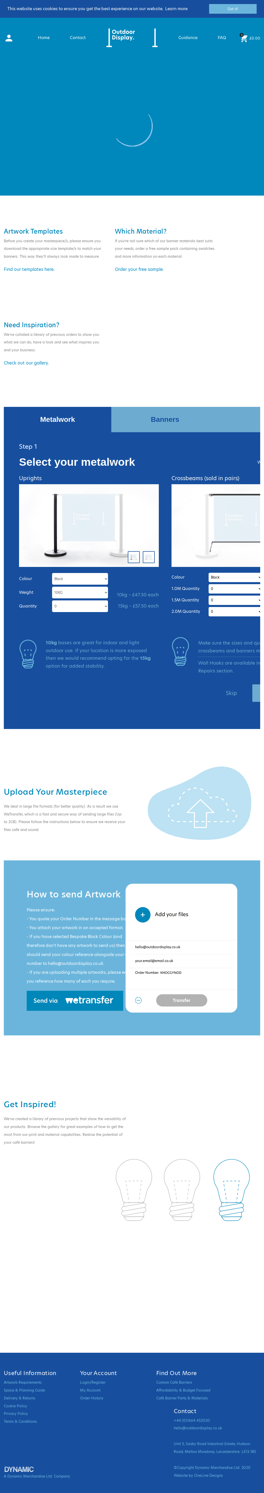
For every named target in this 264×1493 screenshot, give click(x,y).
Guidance (187, 38)
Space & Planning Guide (24, 1390)
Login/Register (92, 1382)
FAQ (222, 38)
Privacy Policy (16, 1413)
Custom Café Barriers (174, 1382)
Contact (78, 38)
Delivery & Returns (19, 1398)
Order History (91, 1398)
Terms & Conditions (20, 1421)
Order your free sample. (139, 269)
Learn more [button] (176, 9)
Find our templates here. (29, 269)
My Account (90, 1390)
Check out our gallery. (26, 363)
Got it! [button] (232, 8)
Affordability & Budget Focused (183, 1390)
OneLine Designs (208, 1475)
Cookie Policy (15, 1406)
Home (44, 38)
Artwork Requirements (23, 1382)
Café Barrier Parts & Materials (182, 1398)
